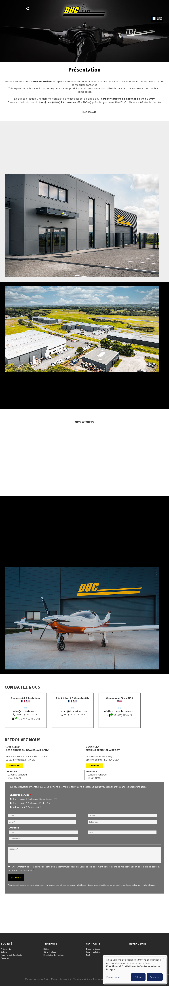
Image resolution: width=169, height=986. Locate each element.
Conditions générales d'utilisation (88, 979)
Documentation (94, 949)
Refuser (138, 977)
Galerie (5, 952)
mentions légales (148, 885)
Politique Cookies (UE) (61, 979)
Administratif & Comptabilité (27, 807)
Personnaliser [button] (113, 977)
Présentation (7, 949)
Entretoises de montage (54, 955)
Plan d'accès (89, 111)
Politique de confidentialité (37, 979)
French (154, 18)
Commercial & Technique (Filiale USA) (32, 803)
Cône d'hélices (50, 952)
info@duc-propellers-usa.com (119, 711)
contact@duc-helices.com (73, 711)
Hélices (47, 949)
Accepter (155, 977)
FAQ (89, 955)
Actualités (6, 958)
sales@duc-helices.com (25, 711)
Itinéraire (14, 765)
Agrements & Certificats (12, 955)
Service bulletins (94, 952)
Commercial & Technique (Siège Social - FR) (35, 799)
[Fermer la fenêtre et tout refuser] (163, 959)
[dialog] (135, 970)
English (159, 18)
